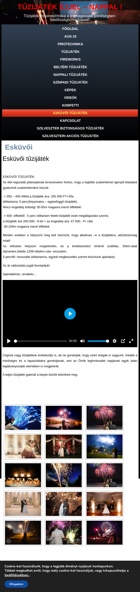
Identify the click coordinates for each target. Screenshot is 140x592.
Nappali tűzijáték (70, 75)
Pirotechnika (70, 44)
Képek (70, 90)
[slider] (40, 341)
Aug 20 (70, 36)
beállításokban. (17, 575)
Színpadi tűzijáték (70, 82)
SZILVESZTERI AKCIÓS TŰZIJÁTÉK (70, 136)
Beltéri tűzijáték (70, 67)
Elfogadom (16, 584)
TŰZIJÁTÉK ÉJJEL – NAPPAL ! (70, 7)
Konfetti (70, 105)
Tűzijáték (70, 52)
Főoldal (70, 29)
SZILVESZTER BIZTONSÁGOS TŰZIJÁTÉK (70, 128)
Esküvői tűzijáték (70, 113)
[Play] (9, 341)
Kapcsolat (70, 121)
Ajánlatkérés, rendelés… (20, 274)
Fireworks (70, 59)
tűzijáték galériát (24, 374)
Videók (70, 98)
